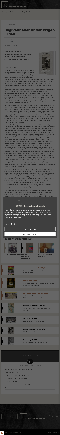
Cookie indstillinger (11, 224)
